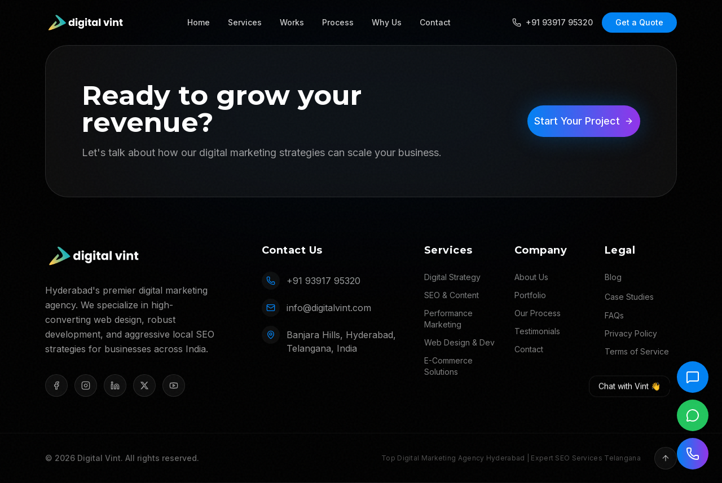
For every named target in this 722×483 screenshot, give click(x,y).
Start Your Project (583, 121)
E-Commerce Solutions (448, 366)
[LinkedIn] (115, 385)
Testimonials (537, 331)
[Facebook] (56, 385)
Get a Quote (639, 22)
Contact (435, 22)
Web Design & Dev (459, 342)
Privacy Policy (631, 333)
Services (245, 22)
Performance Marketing (448, 318)
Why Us (387, 22)
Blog (613, 277)
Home (198, 22)
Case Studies (629, 297)
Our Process (537, 313)
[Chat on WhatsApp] (692, 415)
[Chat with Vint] (692, 377)
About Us (531, 277)
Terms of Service (637, 351)
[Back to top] (665, 458)
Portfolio (530, 295)
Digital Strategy (452, 277)
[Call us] (692, 453)
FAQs (614, 315)
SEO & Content (451, 295)
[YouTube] (173, 385)
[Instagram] (85, 385)
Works (292, 22)
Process (338, 22)
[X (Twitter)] (144, 385)
